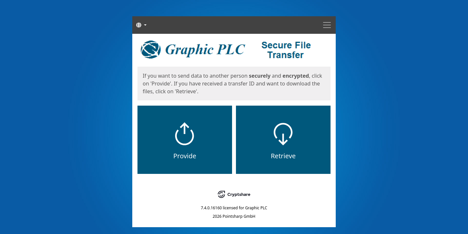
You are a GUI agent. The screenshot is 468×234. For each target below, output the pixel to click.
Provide (184, 155)
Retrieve (283, 155)
